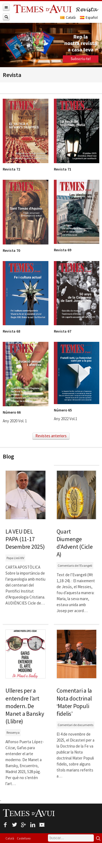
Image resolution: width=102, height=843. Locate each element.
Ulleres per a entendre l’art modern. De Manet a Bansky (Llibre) (24, 706)
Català (9, 838)
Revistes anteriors (51, 435)
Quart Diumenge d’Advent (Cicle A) (75, 543)
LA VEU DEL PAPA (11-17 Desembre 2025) (25, 539)
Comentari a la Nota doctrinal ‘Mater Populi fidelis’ (74, 702)
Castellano (23, 838)
